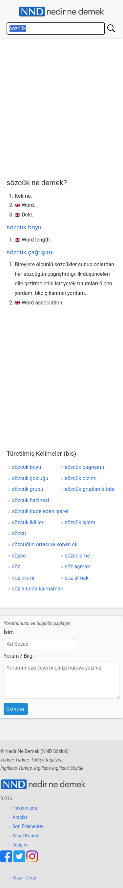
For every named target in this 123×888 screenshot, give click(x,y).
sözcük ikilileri (28, 522)
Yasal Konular (26, 836)
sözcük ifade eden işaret (40, 511)
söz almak (77, 578)
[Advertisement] (61, 107)
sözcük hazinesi (30, 500)
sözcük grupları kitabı (89, 489)
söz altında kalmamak (37, 589)
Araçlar (20, 817)
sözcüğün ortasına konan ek (45, 544)
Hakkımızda (24, 808)
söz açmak (77, 566)
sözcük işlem (80, 522)
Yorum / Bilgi (19, 656)
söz (16, 566)
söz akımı (23, 578)
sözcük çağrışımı (30, 252)
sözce (19, 556)
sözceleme (77, 556)
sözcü (19, 533)
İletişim (20, 845)
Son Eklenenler (27, 826)
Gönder (15, 709)
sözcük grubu (27, 489)
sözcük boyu (24, 227)
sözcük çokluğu (30, 478)
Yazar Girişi (24, 878)
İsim (9, 632)
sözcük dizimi (80, 478)
